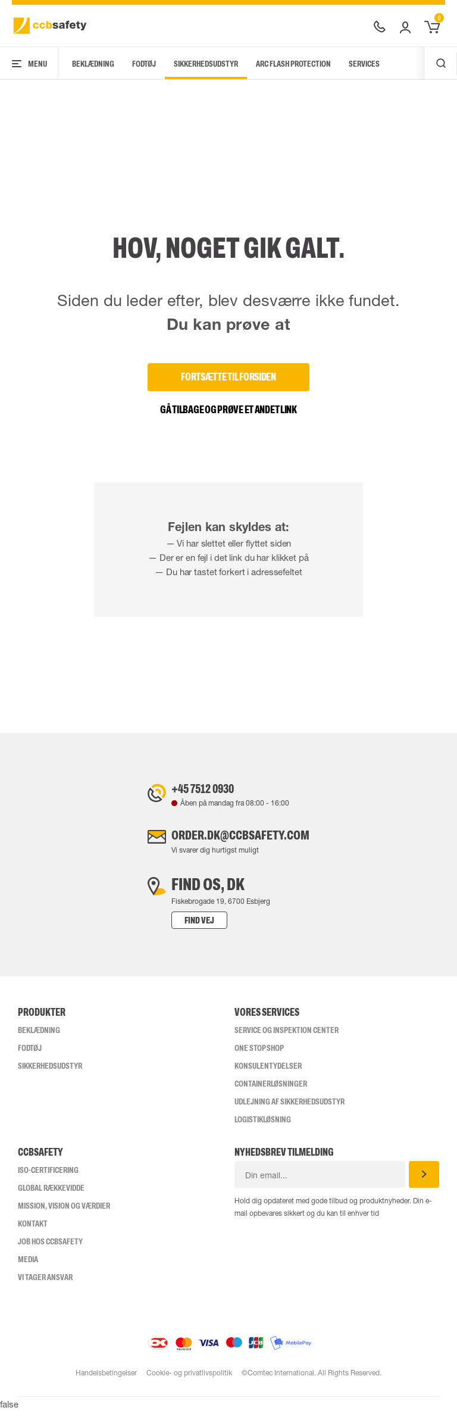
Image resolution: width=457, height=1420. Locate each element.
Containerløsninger (270, 1092)
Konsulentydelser (268, 1074)
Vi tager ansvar (45, 1286)
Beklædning (93, 63)
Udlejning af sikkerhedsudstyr (289, 1110)
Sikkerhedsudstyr (206, 63)
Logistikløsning (262, 1128)
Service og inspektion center (286, 1039)
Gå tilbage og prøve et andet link (228, 410)
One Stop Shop (259, 1057)
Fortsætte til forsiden (228, 377)
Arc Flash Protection (293, 63)
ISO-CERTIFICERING (48, 1179)
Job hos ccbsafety (50, 1250)
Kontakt (33, 1232)
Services (364, 63)
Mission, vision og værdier (64, 1214)
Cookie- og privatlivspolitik (189, 1381)
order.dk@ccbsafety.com (240, 841)
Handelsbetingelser (105, 1381)
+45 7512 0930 (192, 790)
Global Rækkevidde (51, 1196)
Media (28, 1268)
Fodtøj (144, 63)
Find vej (175, 929)
